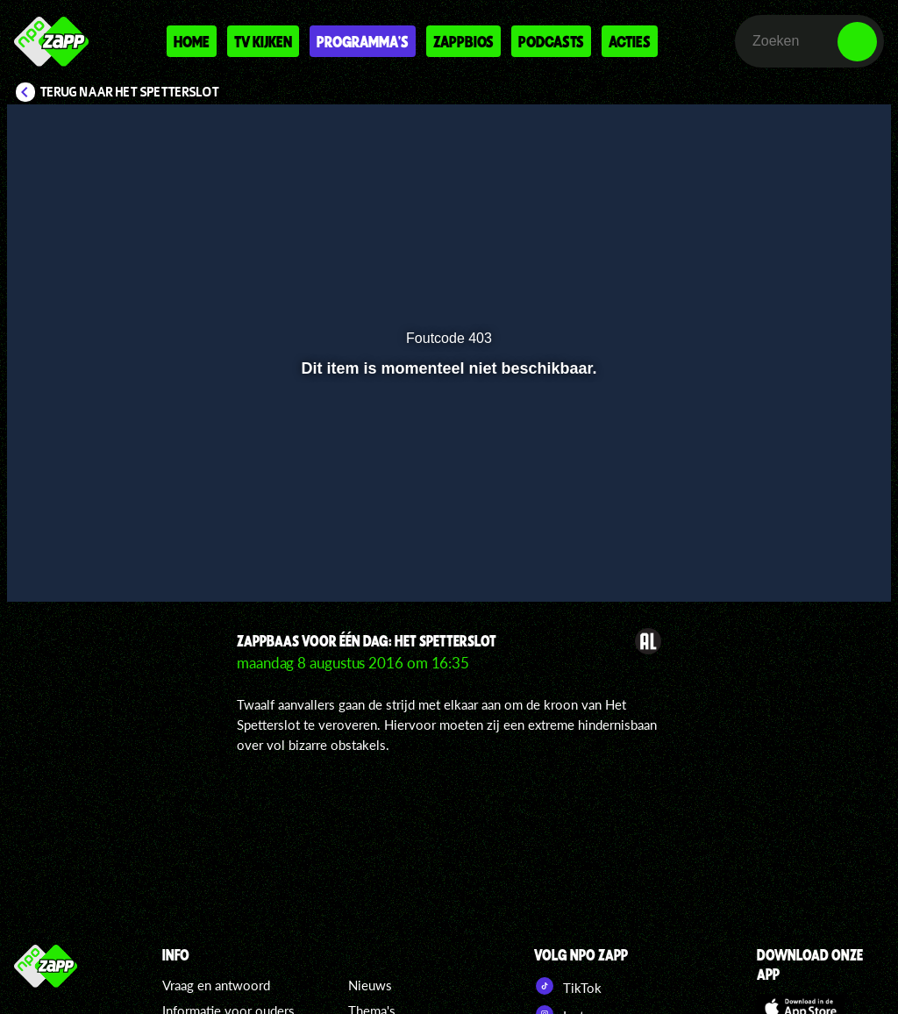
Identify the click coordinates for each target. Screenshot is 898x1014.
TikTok (568, 985)
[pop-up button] (818, 563)
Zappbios (463, 41)
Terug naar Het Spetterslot (129, 92)
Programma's (363, 41)
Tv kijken (263, 41)
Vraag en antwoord (216, 985)
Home (192, 41)
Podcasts (551, 41)
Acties (630, 41)
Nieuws (370, 985)
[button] (42, 563)
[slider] (447, 526)
